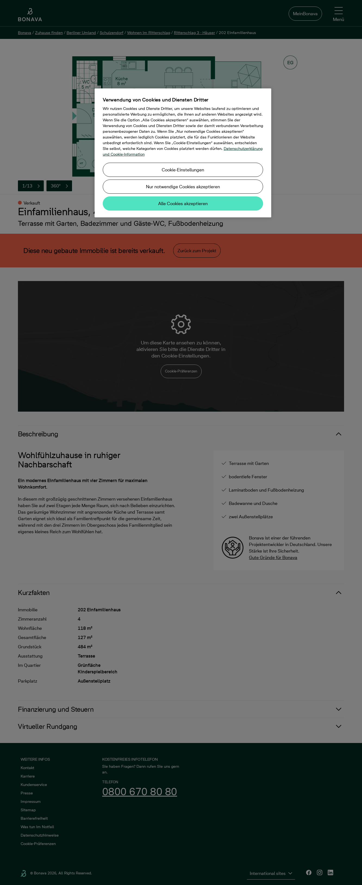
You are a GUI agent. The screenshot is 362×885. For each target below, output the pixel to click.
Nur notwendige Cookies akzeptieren (183, 186)
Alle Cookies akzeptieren (183, 203)
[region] (183, 152)
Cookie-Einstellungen (183, 169)
